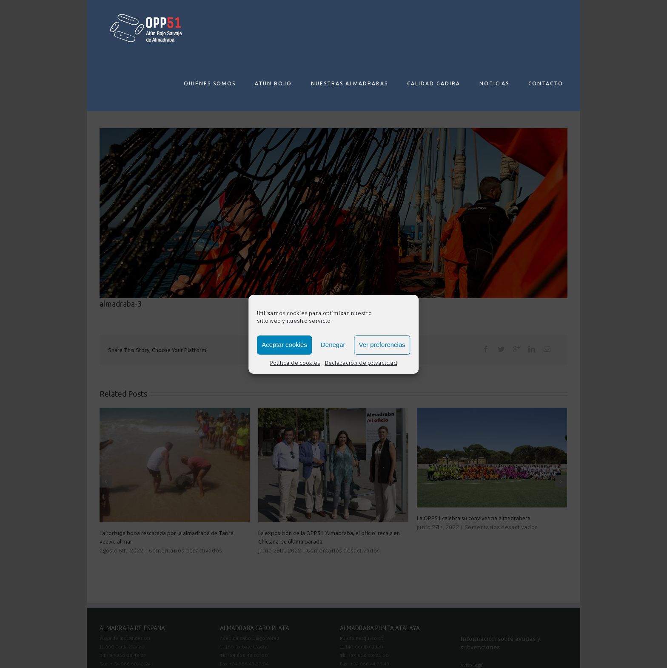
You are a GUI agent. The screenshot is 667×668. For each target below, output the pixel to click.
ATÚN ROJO (273, 83)
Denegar (333, 344)
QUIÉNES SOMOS (210, 83)
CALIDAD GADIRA (433, 83)
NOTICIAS (494, 83)
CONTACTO (545, 83)
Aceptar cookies (284, 344)
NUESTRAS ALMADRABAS (349, 83)
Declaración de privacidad (361, 363)
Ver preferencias (382, 344)
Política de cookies (295, 363)
